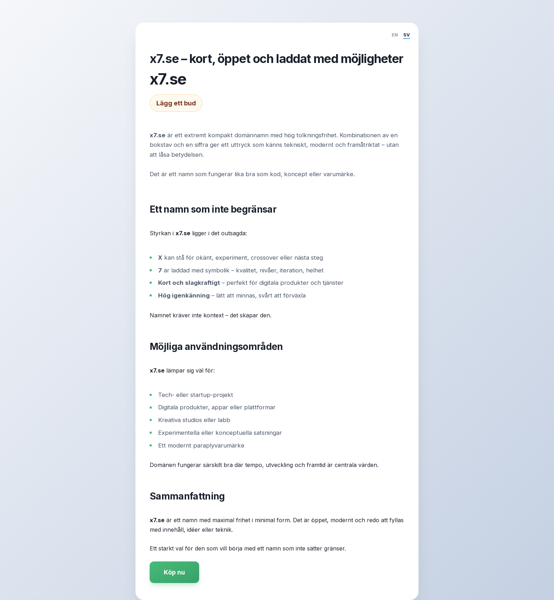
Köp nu (174, 572)
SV (406, 35)
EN (395, 35)
